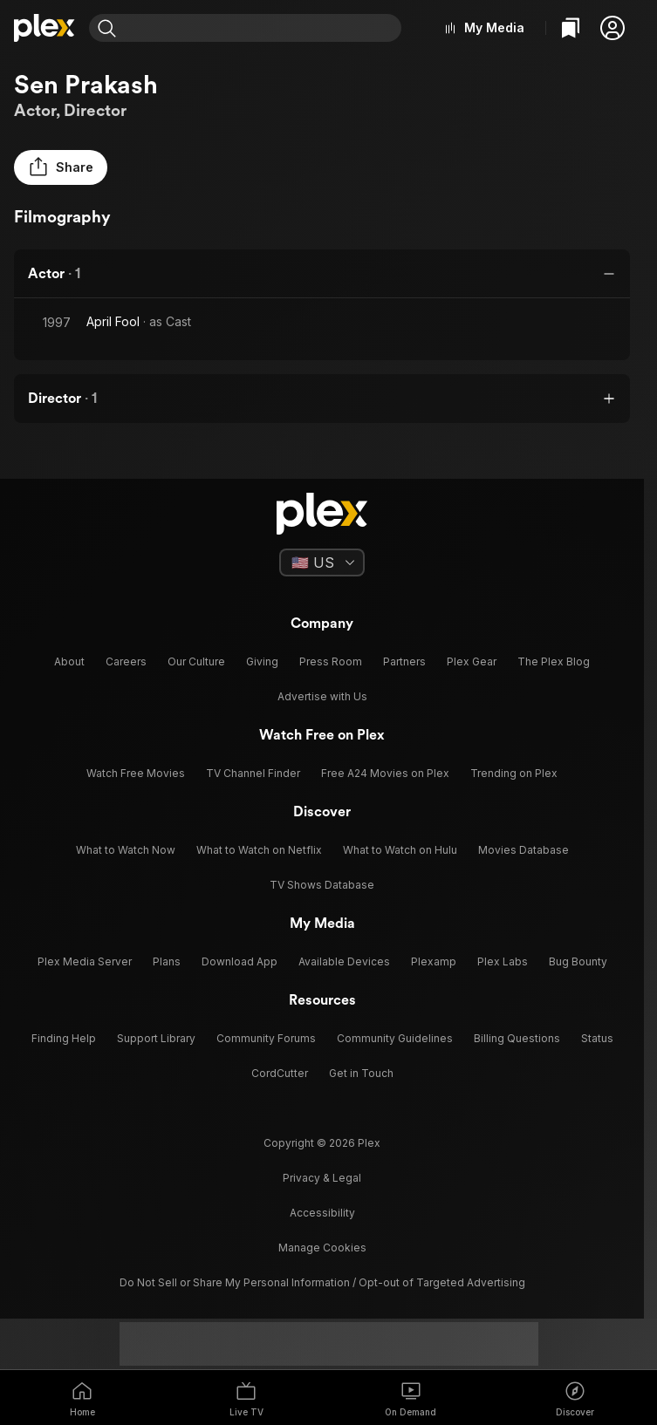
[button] (612, 27)
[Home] (44, 27)
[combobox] (260, 28)
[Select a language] (322, 562)
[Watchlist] (570, 27)
